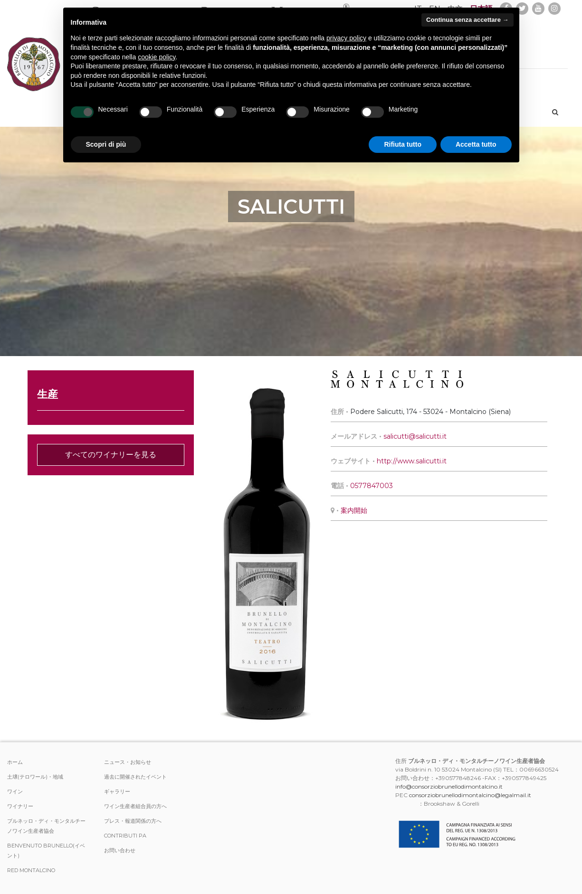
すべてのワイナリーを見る (110, 454)
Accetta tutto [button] (476, 144)
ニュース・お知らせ (127, 762)
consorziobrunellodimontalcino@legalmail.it (470, 795)
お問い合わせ (119, 850)
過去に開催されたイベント (135, 776)
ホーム (15, 762)
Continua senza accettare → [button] (467, 19)
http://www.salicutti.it (412, 461)
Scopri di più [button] (106, 144)
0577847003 (371, 485)
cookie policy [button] (156, 57)
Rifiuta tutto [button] (402, 144)
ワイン (15, 791)
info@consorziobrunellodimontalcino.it (449, 786)
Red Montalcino (31, 870)
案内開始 (354, 510)
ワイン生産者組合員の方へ (135, 806)
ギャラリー (117, 791)
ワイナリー (20, 806)
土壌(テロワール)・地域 (35, 776)
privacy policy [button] (346, 38)
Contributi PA (125, 835)
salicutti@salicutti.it (415, 436)
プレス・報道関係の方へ (133, 821)
